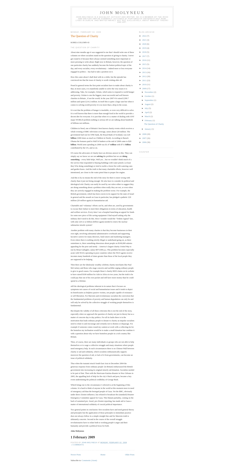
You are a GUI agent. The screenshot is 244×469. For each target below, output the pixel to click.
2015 (144, 64)
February (148, 120)
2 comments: (78, 445)
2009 (144, 88)
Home (103, 454)
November (149, 92)
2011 (144, 80)
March (147, 116)
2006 (144, 142)
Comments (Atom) (89, 460)
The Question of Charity (84, 36)
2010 (144, 84)
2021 (144, 40)
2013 (144, 72)
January (148, 129)
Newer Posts (76, 454)
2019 (144, 48)
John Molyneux (122, 12)
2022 (144, 36)
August (148, 104)
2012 (144, 76)
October (148, 96)
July (147, 108)
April (147, 112)
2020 (144, 44)
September (149, 100)
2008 (144, 134)
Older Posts (129, 454)
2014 (144, 68)
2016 (144, 60)
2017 (144, 56)
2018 (144, 52)
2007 (144, 138)
